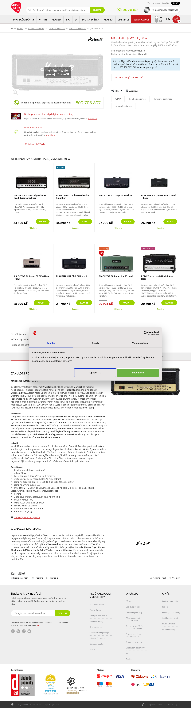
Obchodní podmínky (134, 612)
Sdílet (117, 91)
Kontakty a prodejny (170, 601)
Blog (175, 3)
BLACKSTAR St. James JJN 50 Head (116, 276)
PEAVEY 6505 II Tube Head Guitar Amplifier (73, 196)
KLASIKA (108, 19)
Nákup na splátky (33, 127)
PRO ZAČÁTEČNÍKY (23, 19)
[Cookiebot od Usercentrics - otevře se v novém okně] (146, 333)
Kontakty (165, 3)
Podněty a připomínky (171, 612)
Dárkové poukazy (133, 607)
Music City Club (168, 624)
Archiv (92, 649)
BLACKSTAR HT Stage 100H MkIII (115, 195)
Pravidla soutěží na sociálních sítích (133, 635)
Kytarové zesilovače (57, 28)
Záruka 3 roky (95, 610)
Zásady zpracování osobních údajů (133, 619)
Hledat (97, 9)
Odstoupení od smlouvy (135, 648)
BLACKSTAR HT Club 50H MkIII (71, 276)
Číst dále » (92, 118)
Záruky (129, 601)
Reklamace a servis (134, 642)
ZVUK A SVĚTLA (90, 19)
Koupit (42, 221)
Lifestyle (123, 19)
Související (54, 578)
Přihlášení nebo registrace (165, 9)
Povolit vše (138, 372)
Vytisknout (133, 91)
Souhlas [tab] (51, 343)
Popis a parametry (20, 578)
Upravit (95, 372)
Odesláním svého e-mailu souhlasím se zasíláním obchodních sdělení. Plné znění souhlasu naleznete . (39, 624)
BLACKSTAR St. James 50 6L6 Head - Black (158, 196)
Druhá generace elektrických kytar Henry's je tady (49, 114)
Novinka (61, 167)
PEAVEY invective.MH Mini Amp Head (157, 277)
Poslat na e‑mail (159, 578)
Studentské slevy (96, 621)
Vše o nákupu (153, 3)
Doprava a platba (97, 604)
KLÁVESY (56, 19)
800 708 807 (88, 102)
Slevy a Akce (141, 19)
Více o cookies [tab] (140, 343)
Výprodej (103, 248)
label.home (12, 28)
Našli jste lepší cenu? (98, 615)
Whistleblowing (168, 629)
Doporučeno (148, 248)
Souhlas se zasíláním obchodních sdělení (134, 627)
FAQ (127, 653)
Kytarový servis (96, 627)
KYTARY (43, 19)
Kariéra (165, 607)
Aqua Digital (175, 704)
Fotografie (39, 578)
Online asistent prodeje (99, 632)
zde (37, 625)
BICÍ (68, 19)
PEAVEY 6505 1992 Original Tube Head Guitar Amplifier (29, 196)
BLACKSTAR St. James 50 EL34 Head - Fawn (31, 277)
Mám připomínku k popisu (27, 517)
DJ (76, 19)
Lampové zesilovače (77, 28)
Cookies (129, 659)
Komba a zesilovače (36, 28)
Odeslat (62, 613)
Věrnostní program (97, 638)
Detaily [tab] (95, 343)
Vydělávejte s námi (170, 618)
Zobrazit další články (36, 144)
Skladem (32, 228)
